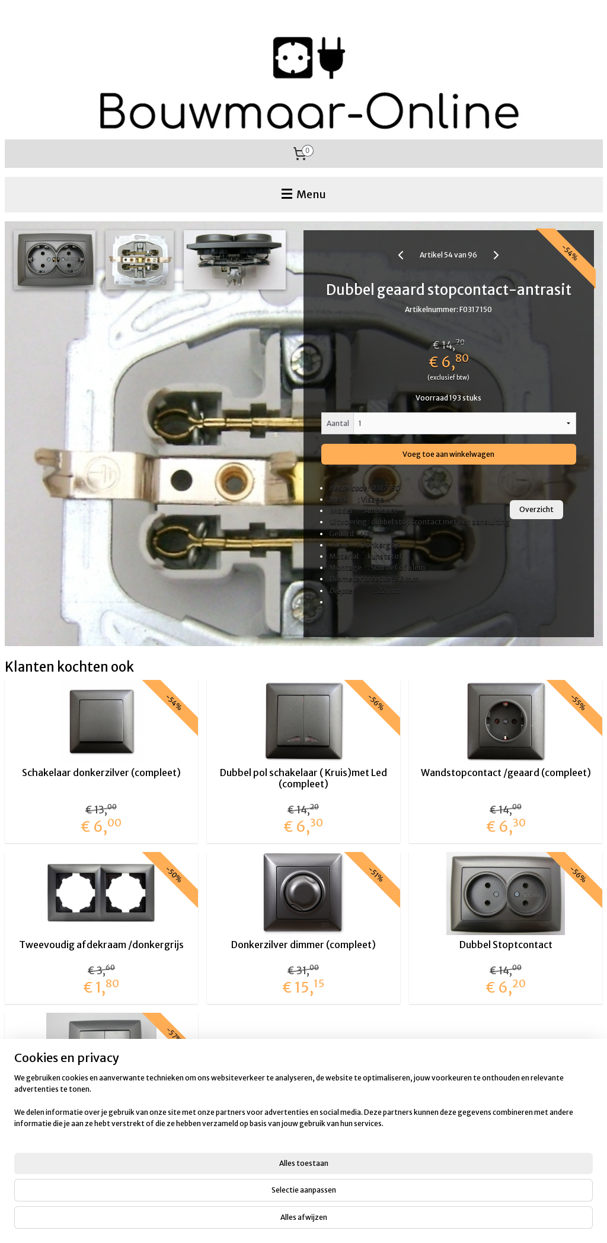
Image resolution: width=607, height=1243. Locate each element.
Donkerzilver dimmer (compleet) (303, 944)
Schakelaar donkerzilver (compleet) (101, 772)
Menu (304, 194)
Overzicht (536, 509)
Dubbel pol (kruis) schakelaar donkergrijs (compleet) (101, 1111)
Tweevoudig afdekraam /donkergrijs (101, 944)
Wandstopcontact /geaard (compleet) (506, 772)
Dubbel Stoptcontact (505, 944)
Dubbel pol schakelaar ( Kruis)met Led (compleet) (303, 778)
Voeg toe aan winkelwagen (448, 454)
